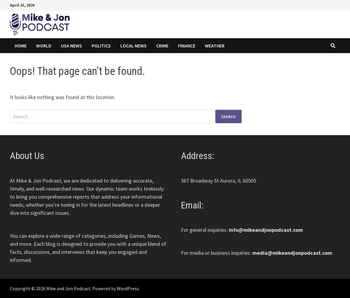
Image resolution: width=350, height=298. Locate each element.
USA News (71, 46)
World (43, 46)
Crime (162, 46)
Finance (186, 46)
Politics (101, 46)
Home (21, 46)
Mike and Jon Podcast (68, 288)
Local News (133, 46)
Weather (215, 46)
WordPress (128, 288)
